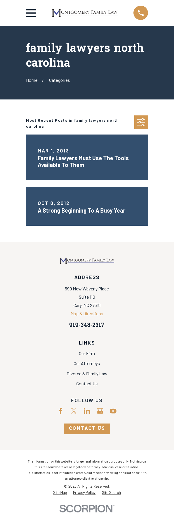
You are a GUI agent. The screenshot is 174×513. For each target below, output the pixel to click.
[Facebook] (60, 411)
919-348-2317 (87, 325)
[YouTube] (113, 411)
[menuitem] (60, 492)
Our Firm (87, 353)
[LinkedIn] (87, 411)
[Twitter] (74, 411)
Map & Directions (87, 313)
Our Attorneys (87, 363)
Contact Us (87, 383)
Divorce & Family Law (87, 373)
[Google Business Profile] (100, 411)
